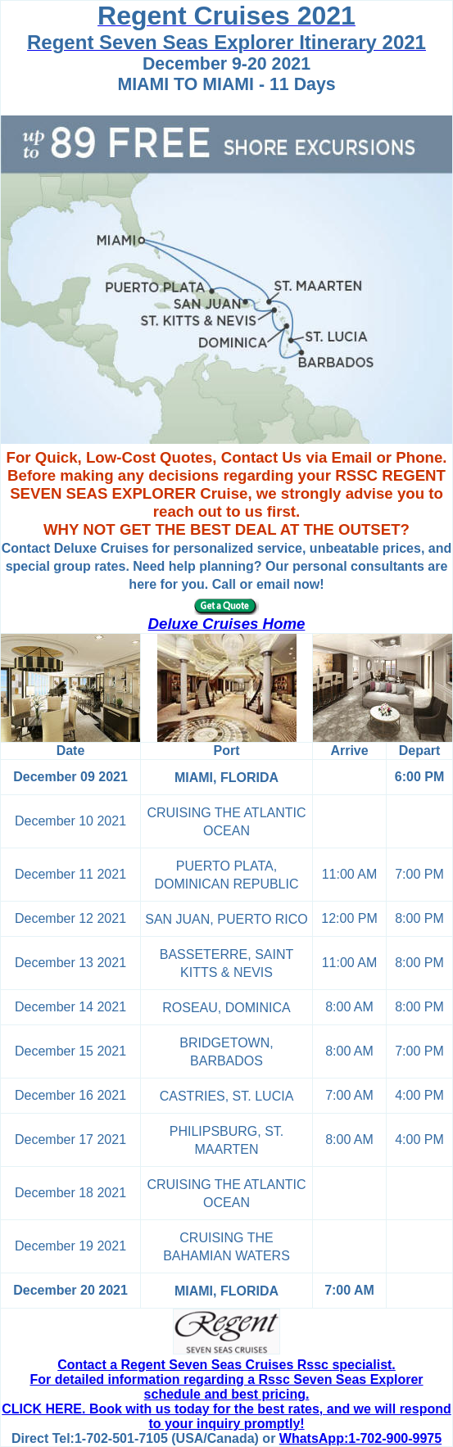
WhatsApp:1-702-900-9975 (360, 1438)
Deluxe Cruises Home (227, 623)
